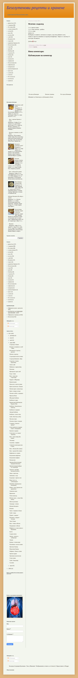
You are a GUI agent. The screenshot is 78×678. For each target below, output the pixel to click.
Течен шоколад (13, 495)
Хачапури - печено (14, 504)
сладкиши (10, 25)
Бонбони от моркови (15, 410)
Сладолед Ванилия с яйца (16, 358)
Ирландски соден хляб (15, 371)
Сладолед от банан (14, 344)
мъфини (10, 60)
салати (9, 72)
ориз (9, 56)
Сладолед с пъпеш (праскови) (14, 361)
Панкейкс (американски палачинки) (15, 484)
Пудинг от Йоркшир (15, 379)
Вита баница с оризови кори (18, 182)
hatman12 (53, 666)
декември (12, 335)
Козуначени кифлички (15, 455)
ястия (9, 31)
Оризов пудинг (13, 553)
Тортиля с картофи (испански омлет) (14, 470)
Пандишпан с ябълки (15, 525)
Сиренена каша (13, 491)
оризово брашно (12, 68)
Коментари (11, 326)
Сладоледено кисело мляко (16, 356)
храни (9, 80)
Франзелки (12, 493)
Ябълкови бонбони (14, 398)
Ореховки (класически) (15, 556)
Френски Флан (13, 395)
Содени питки (13, 534)
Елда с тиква (13, 373)
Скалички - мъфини (14, 442)
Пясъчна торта (13, 419)
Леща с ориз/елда (14, 473)
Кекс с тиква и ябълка (15, 523)
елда (9, 47)
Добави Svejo (32, 41)
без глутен (10, 76)
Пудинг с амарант (14, 515)
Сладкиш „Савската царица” (14, 424)
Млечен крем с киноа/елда (16, 389)
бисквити (10, 39)
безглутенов (11, 45)
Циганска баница (14, 546)
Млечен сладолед (14, 354)
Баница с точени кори (15, 542)
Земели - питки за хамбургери (14, 537)
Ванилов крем (13, 382)
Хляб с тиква (13, 513)
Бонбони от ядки (14, 400)
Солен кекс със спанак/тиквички (15, 434)
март (11, 565)
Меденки (11, 224)
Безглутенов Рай (12, 316)
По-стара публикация (65, 94)
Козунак (17, 158)
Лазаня (11, 540)
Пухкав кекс (13, 460)
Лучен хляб (12, 364)
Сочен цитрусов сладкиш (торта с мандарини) (16, 428)
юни (11, 338)
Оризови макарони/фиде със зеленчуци (16, 466)
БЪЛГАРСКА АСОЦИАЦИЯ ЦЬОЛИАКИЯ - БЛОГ (15, 312)
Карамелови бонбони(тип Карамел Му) (16, 403)
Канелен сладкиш (14, 431)
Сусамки (12, 562)
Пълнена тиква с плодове (16, 421)
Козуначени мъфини (15, 457)
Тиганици (12, 440)
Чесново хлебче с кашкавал (16, 393)
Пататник (12, 369)
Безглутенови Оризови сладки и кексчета (19, 211)
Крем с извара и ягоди (15, 391)
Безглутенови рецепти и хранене (36, 7)
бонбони (10, 51)
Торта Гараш (13, 521)
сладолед (35, 46)
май (11, 340)
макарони (10, 66)
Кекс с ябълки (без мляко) (15, 171)
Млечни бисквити (14, 506)
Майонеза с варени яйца (15, 367)
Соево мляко (13, 558)
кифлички (10, 64)
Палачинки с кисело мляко (16, 544)
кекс (9, 33)
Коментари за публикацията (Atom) (44, 97)
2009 (9, 568)
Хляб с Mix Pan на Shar (15, 416)
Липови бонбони (14, 412)
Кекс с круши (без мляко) (16, 451)
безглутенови (11, 62)
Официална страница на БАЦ (15, 314)
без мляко (10, 27)
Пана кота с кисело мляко (16, 384)
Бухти (11, 531)
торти (9, 41)
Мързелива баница (14, 549)
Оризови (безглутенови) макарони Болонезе (15, 463)
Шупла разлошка (14, 501)
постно (10, 35)
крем (9, 49)
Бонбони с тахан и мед (15, 414)
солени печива (11, 29)
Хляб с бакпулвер (14, 560)
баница (10, 54)
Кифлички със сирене (15, 453)
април (11, 342)
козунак (10, 58)
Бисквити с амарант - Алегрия (15, 518)
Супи (9, 74)
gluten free (10, 23)
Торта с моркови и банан (16, 510)
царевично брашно (12, 43)
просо (9, 70)
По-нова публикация (34, 94)
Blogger (67, 666)
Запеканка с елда (14, 475)
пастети (10, 78)
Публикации (11, 323)
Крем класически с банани (16, 386)
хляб (9, 37)
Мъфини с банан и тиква (16, 551)
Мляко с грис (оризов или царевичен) (16, 488)
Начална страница (49, 94)
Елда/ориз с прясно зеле (15, 477)
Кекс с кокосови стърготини (13, 376)
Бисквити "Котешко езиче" (19, 145)
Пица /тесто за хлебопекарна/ (14, 481)
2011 (9, 333)
